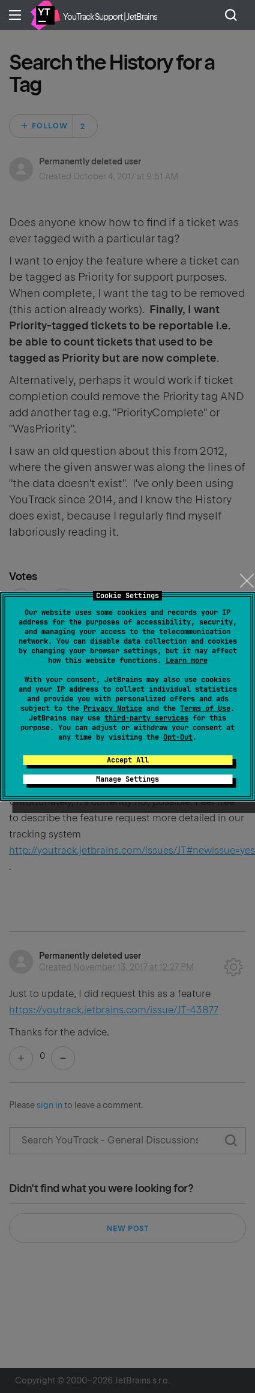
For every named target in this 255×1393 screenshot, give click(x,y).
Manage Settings (127, 779)
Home (45, 15)
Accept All (128, 760)
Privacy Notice (112, 708)
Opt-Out (178, 737)
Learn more (187, 660)
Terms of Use (205, 708)
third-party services (146, 718)
